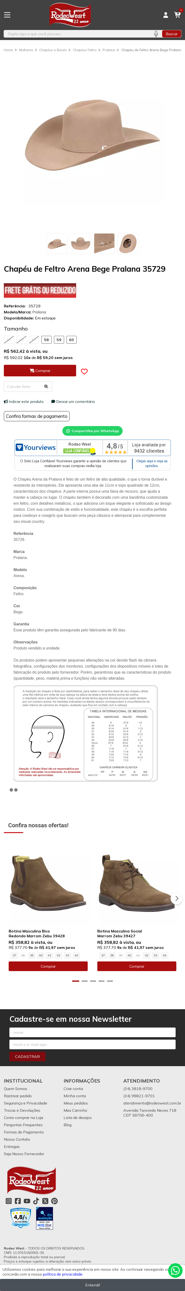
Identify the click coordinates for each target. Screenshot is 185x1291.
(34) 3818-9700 (137, 1088)
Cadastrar (27, 1056)
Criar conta (73, 1088)
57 (34, 339)
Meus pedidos (76, 1103)
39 (31, 956)
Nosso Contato (17, 1139)
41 (49, 956)
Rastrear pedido (18, 1095)
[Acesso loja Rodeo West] (165, 15)
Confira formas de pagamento (36, 416)
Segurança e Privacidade (25, 1103)
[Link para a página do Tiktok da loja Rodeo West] (36, 1201)
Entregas (12, 1146)
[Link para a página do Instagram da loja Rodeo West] (8, 1201)
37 (14, 956)
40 (40, 956)
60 (71, 339)
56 (21, 339)
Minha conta (75, 1095)
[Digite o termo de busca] (77, 33)
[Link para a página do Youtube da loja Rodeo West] (27, 1201)
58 (46, 339)
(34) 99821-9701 (139, 1095)
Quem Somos (15, 1088)
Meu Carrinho (75, 1110)
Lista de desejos (78, 1117)
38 (112, 956)
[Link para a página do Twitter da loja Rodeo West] (45, 1201)
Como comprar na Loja (23, 1117)
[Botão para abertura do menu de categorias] (7, 15)
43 (67, 956)
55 (9, 339)
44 (76, 956)
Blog (68, 1124)
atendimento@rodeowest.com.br (152, 1103)
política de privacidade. (63, 1274)
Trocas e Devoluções (22, 1110)
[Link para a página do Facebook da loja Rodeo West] (17, 1201)
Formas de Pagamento (24, 1132)
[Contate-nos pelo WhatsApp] (175, 1270)
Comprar (48, 966)
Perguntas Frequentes (23, 1124)
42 (58, 956)
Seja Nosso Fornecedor (24, 1153)
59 (59, 339)
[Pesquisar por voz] (156, 33)
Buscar (172, 33)
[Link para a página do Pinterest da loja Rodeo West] (54, 1201)
